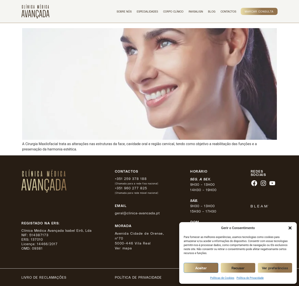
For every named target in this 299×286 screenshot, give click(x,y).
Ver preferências (275, 268)
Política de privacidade (138, 277)
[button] (290, 228)
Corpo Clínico (173, 11)
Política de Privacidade (249, 278)
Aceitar (201, 268)
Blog (211, 11)
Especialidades (147, 11)
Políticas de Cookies (222, 278)
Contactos (228, 11)
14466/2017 (47, 244)
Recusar (238, 268)
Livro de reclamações (43, 277)
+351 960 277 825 (131, 188)
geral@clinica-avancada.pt (137, 213)
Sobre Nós (124, 11)
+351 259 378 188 (131, 179)
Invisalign (196, 11)
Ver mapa (123, 248)
